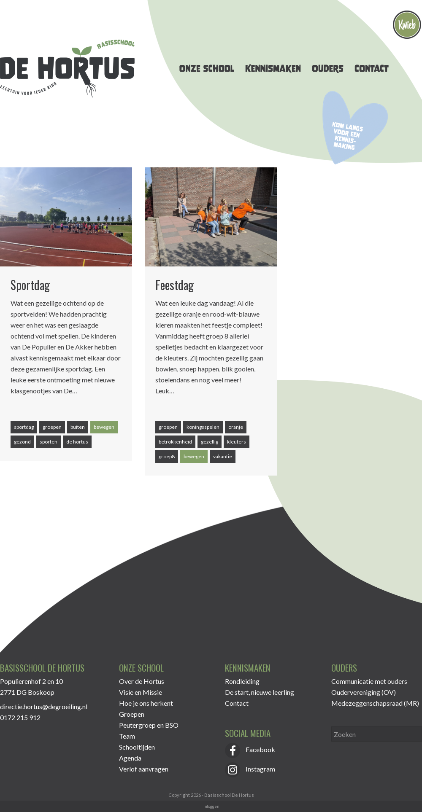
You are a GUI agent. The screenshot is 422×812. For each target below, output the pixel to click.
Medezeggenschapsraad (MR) (375, 703)
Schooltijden (137, 747)
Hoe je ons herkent (146, 703)
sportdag (24, 427)
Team (127, 736)
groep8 (167, 456)
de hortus (77, 441)
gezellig (209, 441)
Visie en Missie (140, 692)
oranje (235, 427)
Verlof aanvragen (143, 769)
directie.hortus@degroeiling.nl (43, 706)
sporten (48, 441)
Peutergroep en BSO (149, 725)
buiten (77, 427)
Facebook (250, 749)
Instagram (250, 769)
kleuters (236, 441)
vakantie (222, 456)
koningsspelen (203, 427)
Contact (237, 703)
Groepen (131, 714)
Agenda (130, 758)
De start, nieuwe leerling (259, 692)
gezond (22, 441)
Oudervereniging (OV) (363, 692)
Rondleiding (242, 681)
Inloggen (211, 806)
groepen (52, 427)
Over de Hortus (141, 681)
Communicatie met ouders (369, 681)
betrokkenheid (175, 441)
